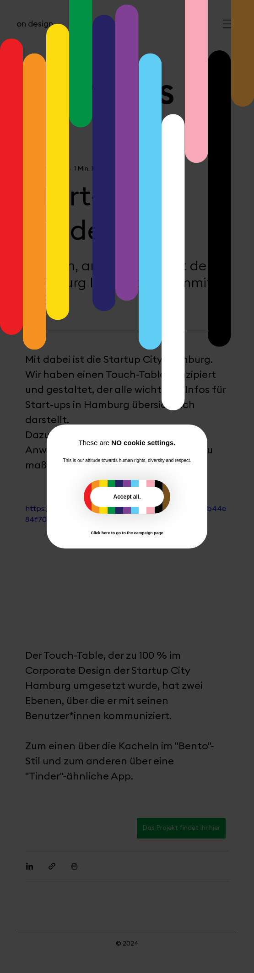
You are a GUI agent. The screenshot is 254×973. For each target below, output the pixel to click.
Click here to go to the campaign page (127, 533)
